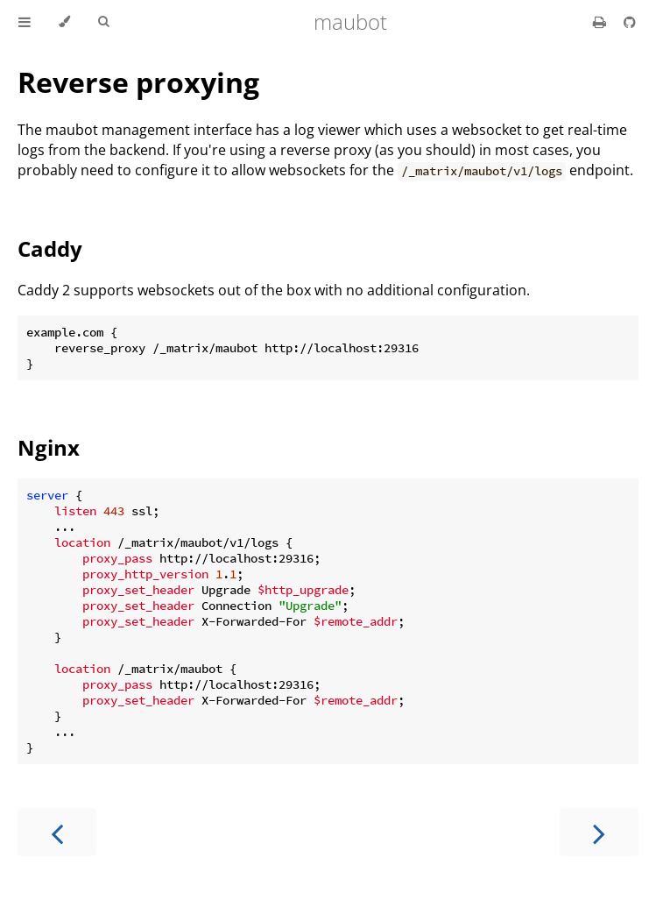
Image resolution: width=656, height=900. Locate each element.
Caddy (50, 248)
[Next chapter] (599, 832)
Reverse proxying (138, 82)
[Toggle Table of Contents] (24, 22)
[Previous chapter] (57, 832)
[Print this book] (601, 22)
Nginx (49, 447)
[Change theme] (64, 22)
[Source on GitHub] (630, 22)
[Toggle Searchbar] (103, 22)
